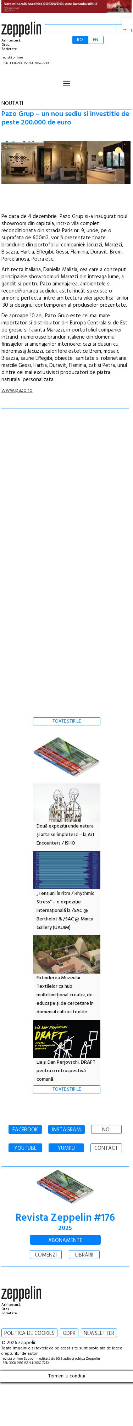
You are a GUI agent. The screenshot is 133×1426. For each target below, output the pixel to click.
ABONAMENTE (65, 1240)
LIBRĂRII (84, 1255)
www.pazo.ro (17, 390)
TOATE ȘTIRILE (66, 721)
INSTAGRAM (66, 1130)
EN (95, 40)
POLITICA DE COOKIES (29, 1333)
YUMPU (66, 1148)
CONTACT (106, 1148)
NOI (106, 1130)
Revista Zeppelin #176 (65, 1218)
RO (80, 40)
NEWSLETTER (99, 1333)
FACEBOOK (25, 1130)
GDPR (69, 1333)
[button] (127, 23)
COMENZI (46, 1255)
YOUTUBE (25, 1148)
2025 (65, 1228)
